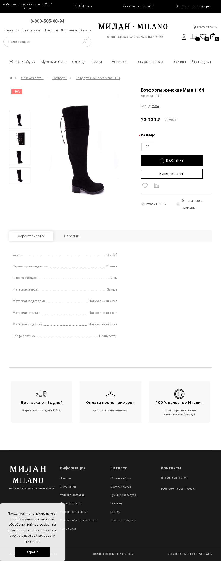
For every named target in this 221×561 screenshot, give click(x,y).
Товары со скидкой (123, 520)
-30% (17, 91)
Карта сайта (68, 528)
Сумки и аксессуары (124, 495)
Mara (155, 106)
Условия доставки (72, 495)
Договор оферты (71, 503)
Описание (72, 236)
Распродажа (200, 61)
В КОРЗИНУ (172, 160)
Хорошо (32, 552)
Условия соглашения (74, 511)
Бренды (179, 61)
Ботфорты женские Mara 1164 (98, 78)
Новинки (119, 61)
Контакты (11, 30)
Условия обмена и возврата (79, 520)
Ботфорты (59, 78)
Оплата (85, 30)
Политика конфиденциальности (113, 553)
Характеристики (31, 236)
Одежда (78, 61)
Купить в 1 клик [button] (171, 174)
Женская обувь (22, 61)
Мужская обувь (53, 61)
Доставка (68, 30)
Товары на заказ (149, 61)
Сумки (96, 61)
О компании (31, 30)
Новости (51, 30)
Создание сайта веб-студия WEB (190, 553)
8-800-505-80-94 (47, 21)
